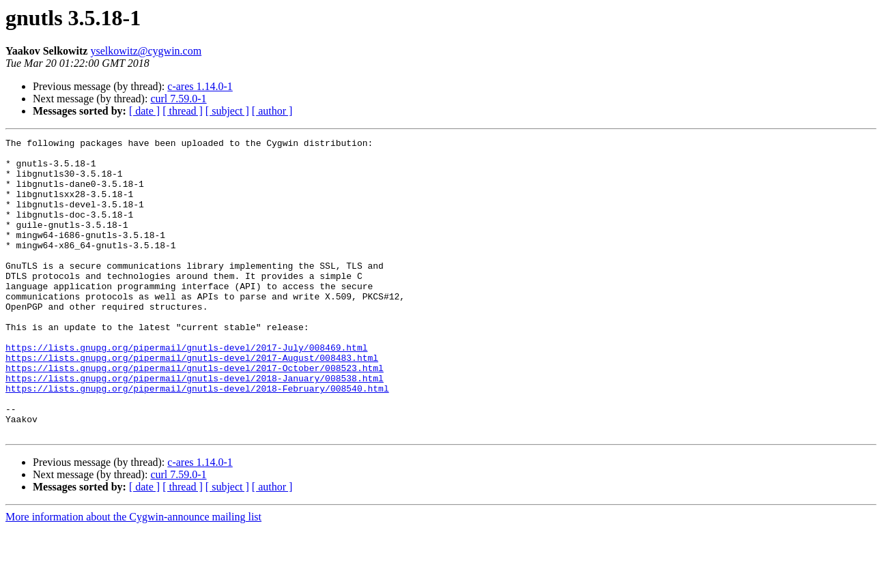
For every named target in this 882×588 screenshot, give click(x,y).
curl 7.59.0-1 (178, 98)
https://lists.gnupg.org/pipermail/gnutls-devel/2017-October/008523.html (194, 415)
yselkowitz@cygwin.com (145, 51)
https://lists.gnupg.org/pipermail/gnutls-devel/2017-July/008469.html (186, 390)
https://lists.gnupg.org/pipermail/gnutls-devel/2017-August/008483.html (191, 402)
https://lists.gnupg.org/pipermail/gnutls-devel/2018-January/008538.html (194, 427)
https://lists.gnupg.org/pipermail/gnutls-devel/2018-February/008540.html (197, 439)
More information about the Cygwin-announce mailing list (133, 576)
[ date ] (144, 111)
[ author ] (272, 111)
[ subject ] (227, 111)
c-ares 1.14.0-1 (200, 86)
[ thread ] (182, 111)
